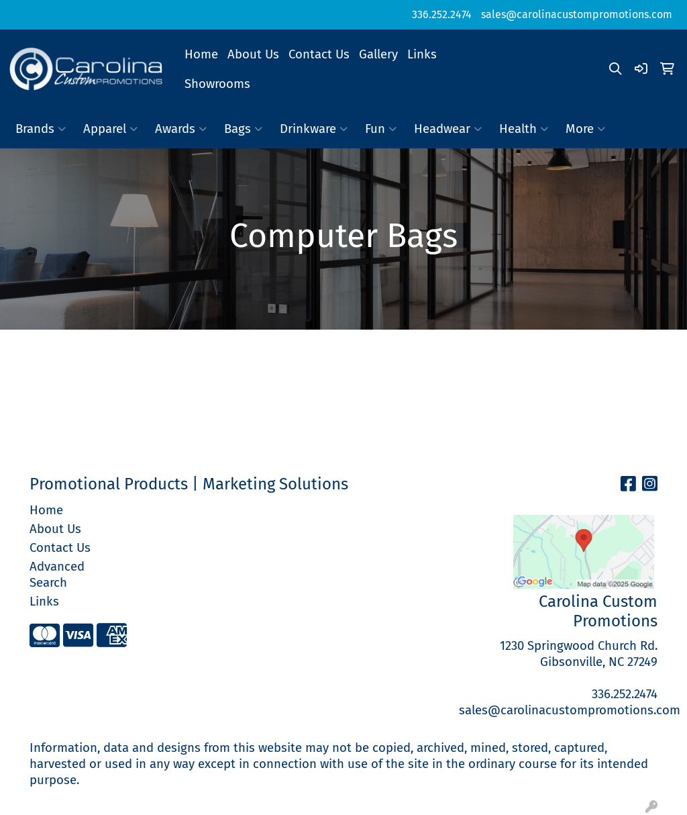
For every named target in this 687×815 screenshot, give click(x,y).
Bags (243, 129)
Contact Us (319, 54)
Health (523, 129)
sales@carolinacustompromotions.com (576, 14)
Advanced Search (57, 574)
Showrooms (217, 84)
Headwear (448, 129)
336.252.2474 (442, 14)
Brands (40, 129)
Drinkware (314, 129)
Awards (181, 129)
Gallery (378, 54)
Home (201, 54)
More (585, 129)
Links (422, 54)
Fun (381, 129)
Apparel (110, 129)
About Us (253, 54)
